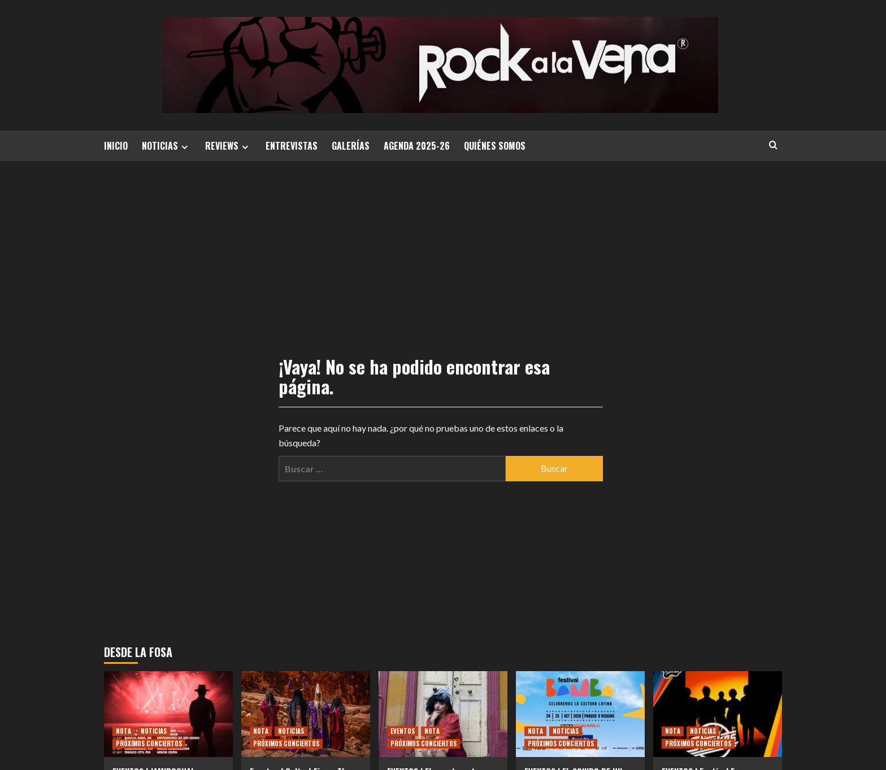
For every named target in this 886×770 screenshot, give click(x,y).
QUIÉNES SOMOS (494, 146)
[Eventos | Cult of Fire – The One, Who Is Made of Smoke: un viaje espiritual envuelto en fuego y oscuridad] (305, 714)
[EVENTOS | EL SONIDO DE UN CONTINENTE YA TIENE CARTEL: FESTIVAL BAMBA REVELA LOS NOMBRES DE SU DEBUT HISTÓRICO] (580, 714)
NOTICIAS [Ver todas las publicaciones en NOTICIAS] (154, 731)
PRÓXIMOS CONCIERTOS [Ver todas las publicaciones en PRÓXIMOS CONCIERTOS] (149, 743)
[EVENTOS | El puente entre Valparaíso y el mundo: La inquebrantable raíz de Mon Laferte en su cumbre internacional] (443, 714)
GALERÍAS (351, 146)
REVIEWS (228, 146)
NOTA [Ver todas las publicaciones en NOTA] (123, 731)
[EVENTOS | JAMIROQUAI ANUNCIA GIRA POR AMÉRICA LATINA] (168, 714)
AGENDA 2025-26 (417, 146)
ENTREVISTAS (292, 146)
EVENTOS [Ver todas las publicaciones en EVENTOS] (402, 731)
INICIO (116, 146)
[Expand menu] (184, 147)
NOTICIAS (166, 146)
